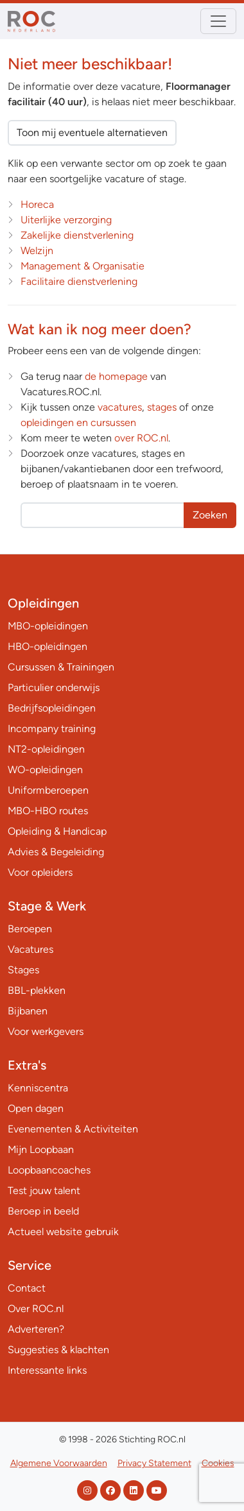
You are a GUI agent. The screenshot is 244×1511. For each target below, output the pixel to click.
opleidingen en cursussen (78, 422)
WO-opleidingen (45, 770)
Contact (27, 1288)
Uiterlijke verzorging (66, 220)
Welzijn (37, 250)
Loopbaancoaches (49, 1170)
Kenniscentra (38, 1088)
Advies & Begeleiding (56, 852)
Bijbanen (28, 1011)
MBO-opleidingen (48, 626)
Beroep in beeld (43, 1211)
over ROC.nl (141, 438)
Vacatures (30, 949)
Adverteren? (36, 1329)
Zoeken (210, 515)
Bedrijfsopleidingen (52, 708)
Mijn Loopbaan (41, 1149)
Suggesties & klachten (58, 1350)
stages (162, 407)
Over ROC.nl (36, 1308)
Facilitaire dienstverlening (79, 281)
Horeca (37, 204)
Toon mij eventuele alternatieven (92, 132)
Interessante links (47, 1370)
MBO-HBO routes (48, 811)
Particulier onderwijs (54, 687)
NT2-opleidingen (46, 749)
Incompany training (52, 728)
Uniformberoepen (48, 790)
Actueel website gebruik (63, 1231)
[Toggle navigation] (218, 21)
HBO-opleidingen (47, 646)
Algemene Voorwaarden (58, 1463)
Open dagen (36, 1108)
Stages (23, 970)
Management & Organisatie (82, 266)
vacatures (120, 407)
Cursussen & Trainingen (61, 667)
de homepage (116, 376)
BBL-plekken (36, 990)
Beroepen (30, 929)
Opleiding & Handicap (57, 831)
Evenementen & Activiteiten (73, 1129)
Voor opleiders (40, 872)
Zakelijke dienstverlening (77, 235)
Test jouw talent (44, 1190)
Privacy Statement (154, 1463)
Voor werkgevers (45, 1031)
